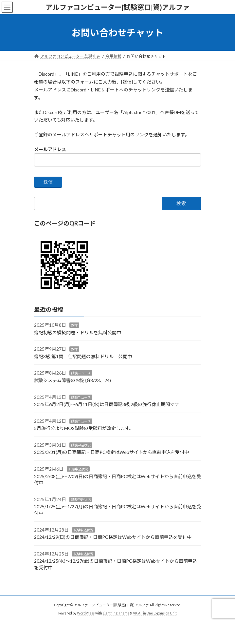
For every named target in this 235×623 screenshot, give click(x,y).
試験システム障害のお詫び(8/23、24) (72, 380)
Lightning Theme (116, 613)
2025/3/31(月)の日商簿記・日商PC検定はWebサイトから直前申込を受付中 (111, 452)
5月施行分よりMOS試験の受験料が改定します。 (84, 428)
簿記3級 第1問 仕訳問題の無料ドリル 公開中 (83, 356)
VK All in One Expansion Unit (155, 613)
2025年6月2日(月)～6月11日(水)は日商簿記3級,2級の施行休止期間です (106, 404)
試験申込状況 (81, 445)
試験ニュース (81, 373)
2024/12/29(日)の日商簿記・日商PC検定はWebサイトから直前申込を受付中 (112, 537)
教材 (74, 325)
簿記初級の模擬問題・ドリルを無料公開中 (77, 332)
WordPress (86, 613)
